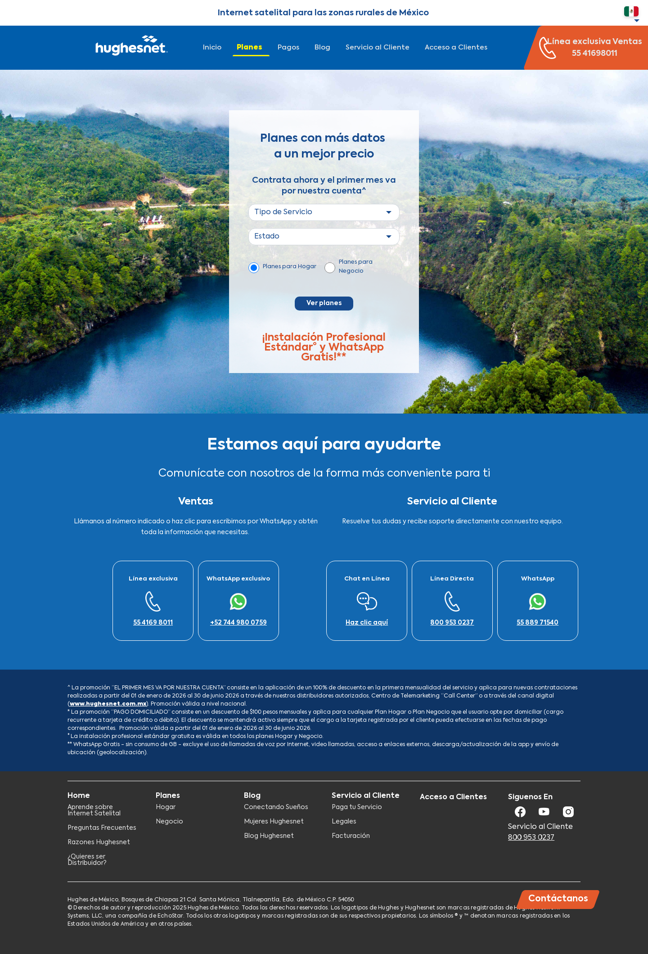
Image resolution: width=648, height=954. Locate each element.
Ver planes (324, 303)
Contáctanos (558, 899)
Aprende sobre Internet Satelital (94, 810)
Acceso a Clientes (456, 47)
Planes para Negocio (356, 266)
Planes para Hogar (289, 267)
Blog (322, 47)
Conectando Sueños (276, 807)
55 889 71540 (537, 623)
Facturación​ (351, 836)
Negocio (169, 822)
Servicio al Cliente (378, 47)
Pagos (288, 47)
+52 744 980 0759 (238, 623)
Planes (249, 47)
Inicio (212, 47)
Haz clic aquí (367, 623)
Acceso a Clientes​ (453, 797)
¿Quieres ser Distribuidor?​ (87, 860)
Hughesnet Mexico (130, 48)
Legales (344, 822)
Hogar (166, 807)
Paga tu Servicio (357, 807)
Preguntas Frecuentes (102, 828)
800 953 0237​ (452, 623)
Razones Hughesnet (99, 842)
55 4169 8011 (153, 623)
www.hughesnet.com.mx (108, 704)
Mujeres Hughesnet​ (274, 822)
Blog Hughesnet (269, 836)
